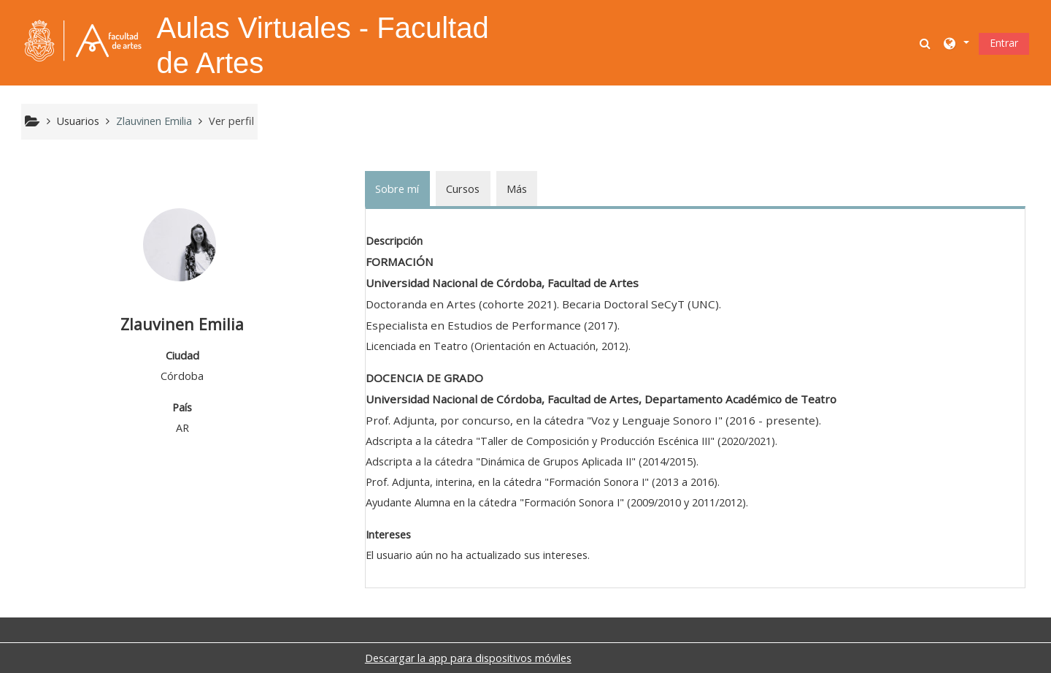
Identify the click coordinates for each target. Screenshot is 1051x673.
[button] (926, 42)
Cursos (463, 189)
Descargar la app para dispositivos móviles (468, 658)
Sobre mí (397, 189)
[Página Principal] (83, 41)
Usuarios (78, 121)
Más (517, 189)
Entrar (1004, 43)
